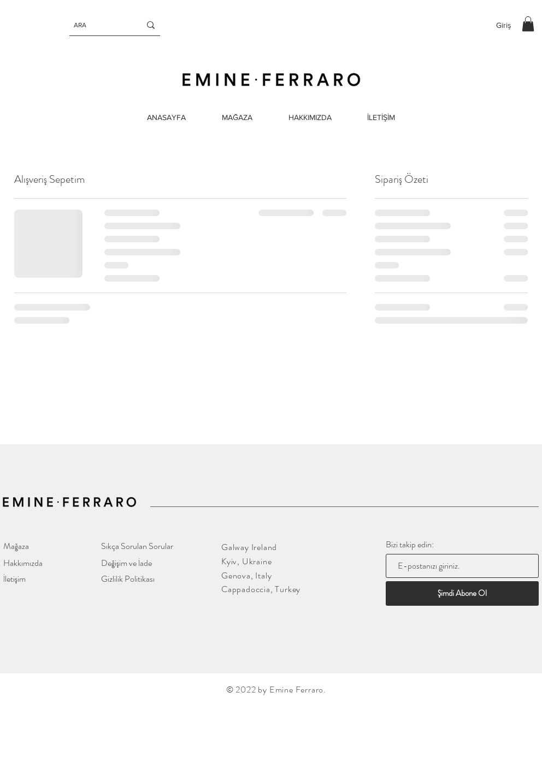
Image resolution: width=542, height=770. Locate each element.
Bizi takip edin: (410, 544)
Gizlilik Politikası (128, 578)
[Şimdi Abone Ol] (462, 593)
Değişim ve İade (126, 563)
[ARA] (99, 25)
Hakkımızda (23, 563)
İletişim (14, 578)
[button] (528, 23)
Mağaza (16, 546)
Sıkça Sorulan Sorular (137, 546)
